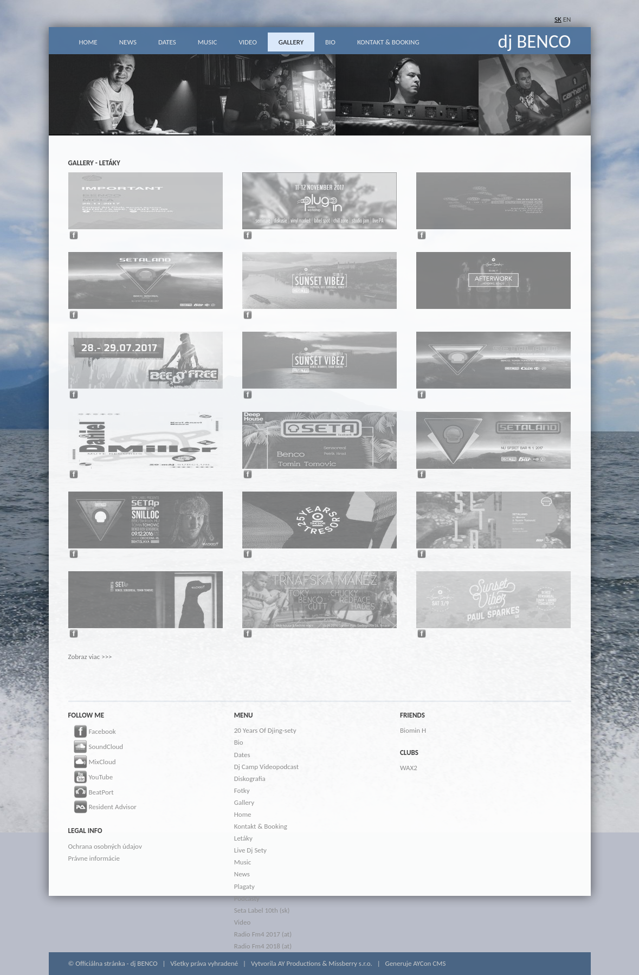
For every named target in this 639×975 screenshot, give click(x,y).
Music (242, 862)
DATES (167, 42)
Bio (238, 742)
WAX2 (408, 768)
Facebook (92, 732)
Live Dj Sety (250, 850)
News (242, 874)
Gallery (244, 802)
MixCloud (92, 762)
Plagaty (244, 886)
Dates (242, 755)
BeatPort (91, 792)
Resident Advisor (102, 807)
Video (242, 922)
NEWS (128, 42)
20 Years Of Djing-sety (265, 730)
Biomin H (413, 730)
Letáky (243, 838)
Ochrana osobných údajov (105, 846)
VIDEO (247, 42)
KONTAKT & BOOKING (388, 42)
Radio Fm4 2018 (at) (263, 946)
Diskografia (250, 778)
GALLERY (291, 42)
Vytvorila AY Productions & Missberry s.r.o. (311, 963)
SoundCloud (96, 747)
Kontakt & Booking (260, 826)
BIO (330, 42)
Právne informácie (94, 858)
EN (567, 19)
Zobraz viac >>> (90, 657)
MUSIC (207, 42)
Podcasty (247, 898)
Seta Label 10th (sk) (262, 910)
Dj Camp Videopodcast (266, 767)
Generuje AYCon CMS (415, 963)
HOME (88, 42)
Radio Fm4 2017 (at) (263, 934)
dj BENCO (534, 41)
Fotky (242, 790)
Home (242, 814)
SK (557, 19)
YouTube (90, 777)
